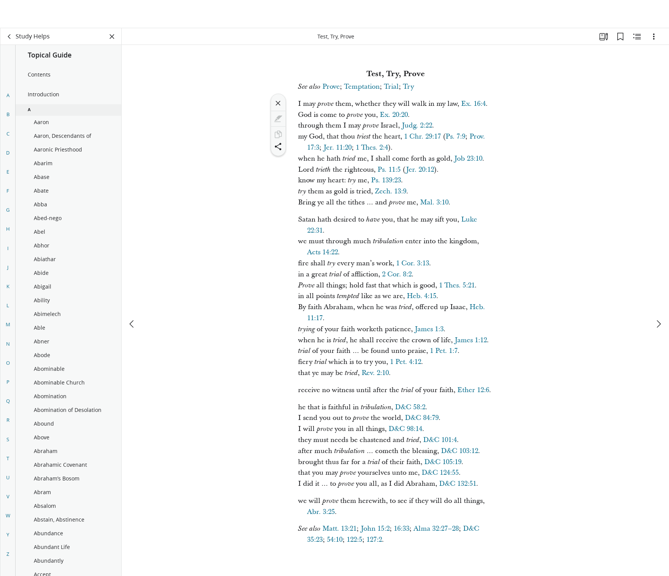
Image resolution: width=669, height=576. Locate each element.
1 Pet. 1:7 (444, 351)
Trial (391, 86)
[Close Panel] (112, 36)
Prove (331, 86)
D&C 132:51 (457, 483)
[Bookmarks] (620, 36)
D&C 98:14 (405, 429)
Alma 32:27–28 (436, 528)
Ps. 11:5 (389, 169)
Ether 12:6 (473, 390)
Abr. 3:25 (321, 512)
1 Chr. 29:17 (422, 136)
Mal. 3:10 (434, 202)
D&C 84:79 (422, 418)
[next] (658, 295)
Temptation (362, 86)
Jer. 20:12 (420, 169)
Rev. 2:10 (375, 373)
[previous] (132, 295)
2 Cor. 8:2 (397, 274)
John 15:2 (375, 528)
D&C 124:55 (440, 472)
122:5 (354, 539)
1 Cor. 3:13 (412, 263)
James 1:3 (429, 329)
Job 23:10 (468, 158)
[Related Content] (637, 36)
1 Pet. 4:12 (405, 362)
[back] (9, 36)
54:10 (334, 539)
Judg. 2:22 (417, 125)
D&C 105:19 (442, 462)
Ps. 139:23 (386, 180)
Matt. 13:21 (339, 528)
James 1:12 (471, 340)
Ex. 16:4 (473, 103)
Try (408, 86)
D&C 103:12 (459, 451)
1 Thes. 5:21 (457, 285)
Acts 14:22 (322, 252)
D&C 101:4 (440, 440)
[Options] (653, 36)
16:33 (401, 528)
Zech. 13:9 (390, 191)
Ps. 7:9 (455, 136)
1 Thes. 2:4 (372, 147)
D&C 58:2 (410, 407)
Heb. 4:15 (421, 296)
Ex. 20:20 (394, 115)
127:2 (374, 539)
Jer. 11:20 (337, 147)
